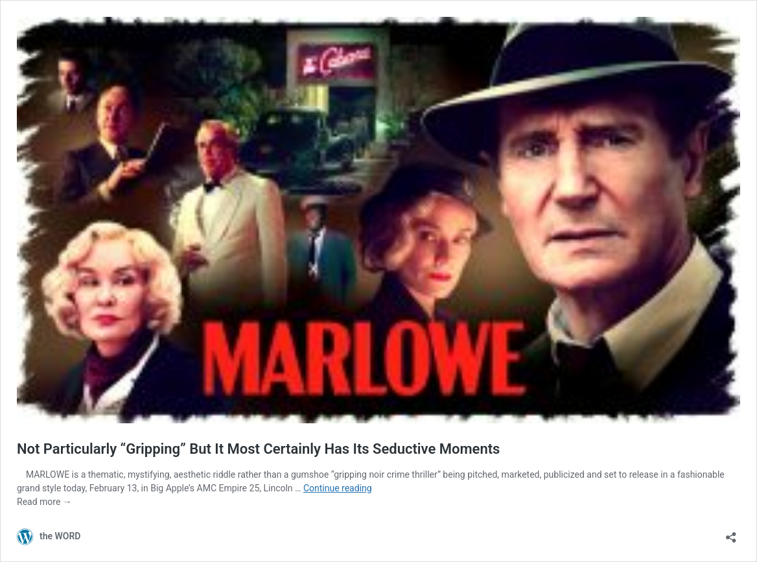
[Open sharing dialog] (731, 533)
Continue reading (337, 488)
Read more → (44, 502)
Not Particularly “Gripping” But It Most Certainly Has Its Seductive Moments (258, 449)
